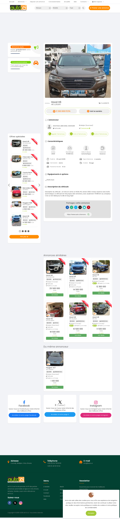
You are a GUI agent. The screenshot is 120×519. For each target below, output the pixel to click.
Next (38, 185)
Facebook (46, 497)
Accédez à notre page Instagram (95, 417)
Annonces (21, 2)
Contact (46, 494)
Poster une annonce (99, 8)
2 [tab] (23, 231)
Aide (75, 2)
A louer (45, 491)
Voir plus (24, 237)
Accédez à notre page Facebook (24, 417)
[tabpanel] (24, 183)
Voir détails (55, 296)
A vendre (46, 488)
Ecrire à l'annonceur (78, 133)
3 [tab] (26, 231)
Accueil (11, 2)
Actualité (67, 2)
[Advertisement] (60, 27)
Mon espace (97, 2)
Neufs (62, 488)
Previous (9, 185)
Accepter (90, 512)
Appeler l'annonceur (56, 133)
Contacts (83, 2)
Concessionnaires (54, 2)
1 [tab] (20, 231)
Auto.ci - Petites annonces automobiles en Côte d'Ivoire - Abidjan (18, 8)
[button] (50, 71)
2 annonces (85, 128)
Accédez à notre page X (60, 416)
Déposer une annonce (37, 2)
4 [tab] (28, 231)
